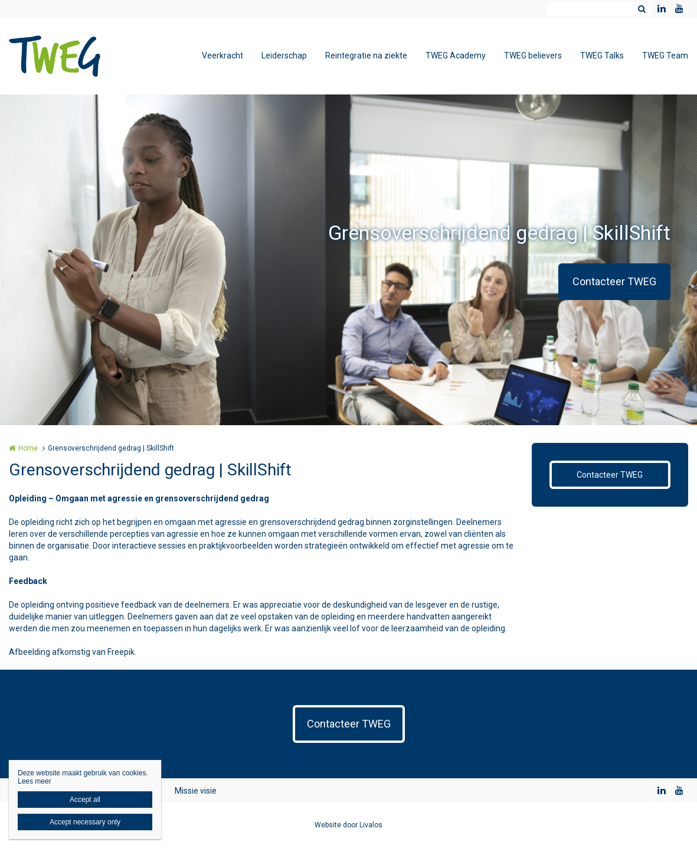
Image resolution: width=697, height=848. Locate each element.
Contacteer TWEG (614, 281)
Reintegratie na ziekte (366, 55)
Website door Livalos (348, 825)
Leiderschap (284, 55)
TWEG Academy (456, 55)
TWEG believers (533, 55)
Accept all (85, 799)
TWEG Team (665, 55)
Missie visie (196, 790)
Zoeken (641, 9)
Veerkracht (222, 55)
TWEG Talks (602, 55)
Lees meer (34, 781)
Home (28, 448)
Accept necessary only (85, 822)
